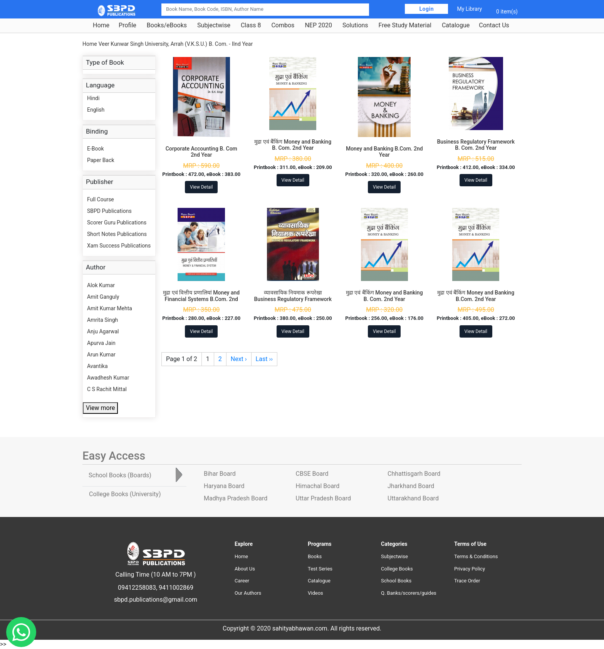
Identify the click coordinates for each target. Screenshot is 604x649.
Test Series (320, 569)
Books (315, 556)
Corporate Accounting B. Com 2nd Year (201, 152)
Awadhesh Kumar (108, 378)
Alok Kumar (101, 285)
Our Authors (248, 593)
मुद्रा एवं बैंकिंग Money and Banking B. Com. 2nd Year (292, 145)
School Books (396, 581)
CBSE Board (312, 473)
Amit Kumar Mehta (109, 308)
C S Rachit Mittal (107, 389)
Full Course (100, 199)
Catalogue (456, 25)
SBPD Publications (109, 211)
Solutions (355, 25)
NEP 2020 (318, 25)
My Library (469, 9)
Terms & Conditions (476, 556)
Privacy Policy (469, 569)
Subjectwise (213, 25)
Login (426, 9)
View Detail (201, 187)
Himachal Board (318, 486)
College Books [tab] (125, 494)
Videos (315, 593)
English (95, 110)
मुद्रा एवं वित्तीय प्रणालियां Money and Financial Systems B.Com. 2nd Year (201, 299)
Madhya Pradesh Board (235, 498)
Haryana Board (224, 486)
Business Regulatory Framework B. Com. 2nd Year (476, 145)
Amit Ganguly (103, 297)
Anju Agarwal (103, 331)
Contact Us (494, 25)
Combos (282, 25)
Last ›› (264, 359)
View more (100, 407)
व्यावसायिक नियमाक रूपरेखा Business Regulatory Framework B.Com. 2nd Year (293, 299)
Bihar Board (220, 473)
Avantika (97, 366)
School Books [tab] (120, 475)
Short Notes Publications (117, 234)
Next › (239, 359)
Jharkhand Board (411, 486)
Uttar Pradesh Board (323, 498)
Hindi (93, 98)
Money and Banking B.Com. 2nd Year (384, 152)
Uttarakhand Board (413, 498)
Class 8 (251, 25)
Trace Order (467, 581)
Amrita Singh (102, 320)
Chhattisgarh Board (414, 473)
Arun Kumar (101, 354)
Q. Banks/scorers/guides (408, 593)
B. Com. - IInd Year (231, 44)
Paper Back (100, 160)
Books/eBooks (167, 25)
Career (242, 581)
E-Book (95, 149)
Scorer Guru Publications (116, 222)
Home (101, 25)
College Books (397, 569)
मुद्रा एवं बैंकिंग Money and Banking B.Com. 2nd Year (475, 295)
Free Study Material (405, 25)
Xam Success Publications (119, 246)
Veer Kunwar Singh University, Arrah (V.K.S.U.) (153, 44)
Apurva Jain (101, 343)
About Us (245, 569)
